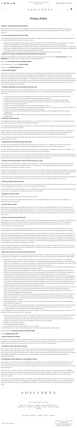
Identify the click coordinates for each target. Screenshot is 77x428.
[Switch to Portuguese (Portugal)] (68, 3)
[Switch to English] (56, 3)
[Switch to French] (59, 3)
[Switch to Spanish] (71, 3)
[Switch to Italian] (65, 3)
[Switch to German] (62, 3)
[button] (5, 9)
